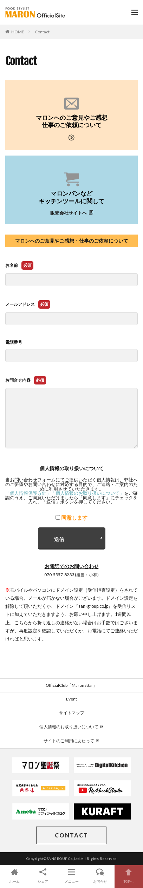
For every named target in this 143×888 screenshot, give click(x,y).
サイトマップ (71, 712)
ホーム (14, 875)
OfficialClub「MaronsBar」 (71, 685)
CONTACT (71, 835)
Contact (42, 31)
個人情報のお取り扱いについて (71, 726)
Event (71, 699)
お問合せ (100, 875)
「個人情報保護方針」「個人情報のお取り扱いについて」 (64, 493)
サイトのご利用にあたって (71, 740)
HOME (17, 31)
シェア (42, 875)
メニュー (71, 875)
